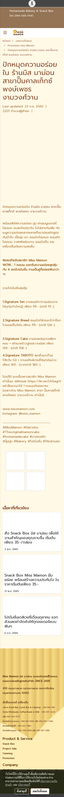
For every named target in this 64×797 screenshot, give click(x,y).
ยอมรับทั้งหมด (40, 791)
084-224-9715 (13, 716)
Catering (7, 753)
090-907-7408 (46, 721)
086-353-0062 (27, 721)
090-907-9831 (42, 730)
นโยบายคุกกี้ (24, 784)
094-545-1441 (24, 16)
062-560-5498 (25, 730)
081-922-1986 (24, 725)
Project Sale (10, 748)
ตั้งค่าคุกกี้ (22, 791)
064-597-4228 (48, 712)
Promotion (9, 758)
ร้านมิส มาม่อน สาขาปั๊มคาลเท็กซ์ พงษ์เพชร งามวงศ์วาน (32, 209)
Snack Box (9, 744)
